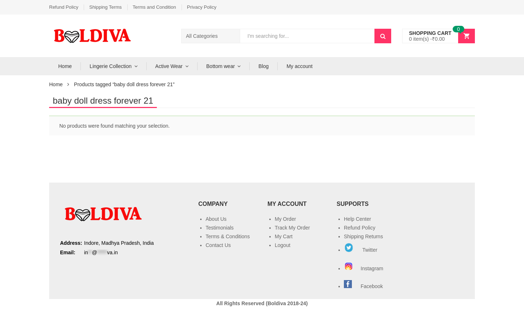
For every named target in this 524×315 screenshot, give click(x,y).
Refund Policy (63, 7)
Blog (263, 66)
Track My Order (292, 228)
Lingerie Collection (110, 66)
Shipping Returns (363, 236)
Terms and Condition (154, 7)
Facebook (372, 286)
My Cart (284, 236)
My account (299, 66)
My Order (285, 219)
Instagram (364, 268)
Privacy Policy (202, 7)
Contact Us (218, 245)
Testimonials (220, 228)
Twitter (360, 250)
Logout (282, 245)
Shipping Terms (105, 7)
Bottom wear (220, 66)
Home (65, 66)
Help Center (357, 219)
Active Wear (169, 66)
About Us (216, 219)
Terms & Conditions (228, 236)
